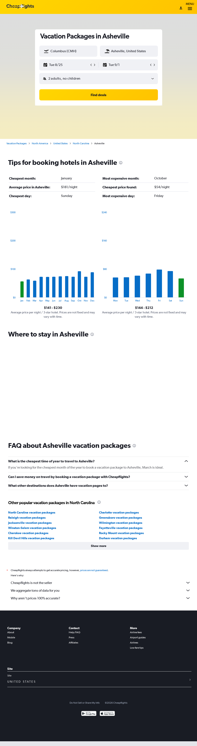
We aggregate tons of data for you (101, 590)
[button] (46, 51)
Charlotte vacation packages (119, 512)
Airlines (134, 642)
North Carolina (81, 143)
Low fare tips (137, 647)
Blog (9, 642)
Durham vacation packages (118, 538)
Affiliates (73, 642)
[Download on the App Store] (107, 714)
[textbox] (68, 51)
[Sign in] (181, 8)
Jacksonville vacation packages (30, 522)
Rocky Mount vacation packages (121, 533)
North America (40, 143)
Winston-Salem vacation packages (32, 528)
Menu (190, 7)
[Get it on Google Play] (89, 714)
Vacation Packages (16, 143)
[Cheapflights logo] (20, 6)
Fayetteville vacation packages (120, 528)
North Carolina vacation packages (31, 512)
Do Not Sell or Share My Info (85, 702)
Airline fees (136, 632)
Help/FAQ (74, 632)
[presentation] (121, 163)
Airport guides (138, 637)
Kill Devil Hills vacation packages (31, 538)
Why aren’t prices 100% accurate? (101, 598)
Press (71, 637)
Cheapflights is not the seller (101, 582)
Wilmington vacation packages (120, 522)
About (10, 632)
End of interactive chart (99, 298)
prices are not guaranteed (94, 570)
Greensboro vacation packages (120, 517)
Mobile (11, 637)
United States (60, 143)
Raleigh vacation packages (27, 517)
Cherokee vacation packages (28, 533)
